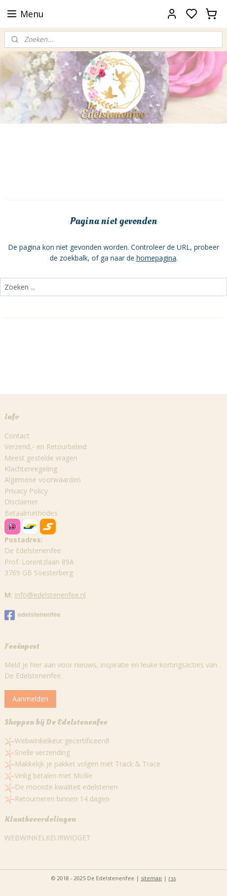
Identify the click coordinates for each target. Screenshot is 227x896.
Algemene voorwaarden (42, 479)
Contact (17, 435)
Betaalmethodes (31, 513)
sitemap (151, 878)
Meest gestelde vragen (40, 458)
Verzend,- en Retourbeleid (45, 446)
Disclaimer (21, 501)
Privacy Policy (26, 491)
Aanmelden (30, 698)
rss (172, 878)
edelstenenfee (32, 615)
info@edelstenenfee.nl (50, 594)
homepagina (156, 258)
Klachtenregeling (30, 468)
